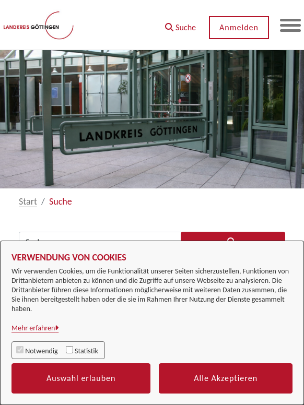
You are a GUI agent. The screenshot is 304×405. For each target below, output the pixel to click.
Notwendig (41, 351)
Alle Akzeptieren (226, 378)
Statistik (86, 351)
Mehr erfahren (33, 328)
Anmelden (239, 27)
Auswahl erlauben (81, 378)
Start (28, 201)
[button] (180, 23)
